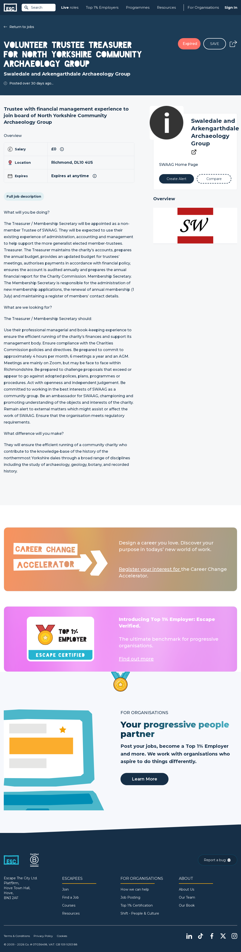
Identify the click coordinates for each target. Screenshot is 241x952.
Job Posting (130, 897)
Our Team (187, 897)
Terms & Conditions (17, 936)
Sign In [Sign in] (231, 7)
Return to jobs (19, 27)
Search (33, 7)
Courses (68, 905)
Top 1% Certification (136, 905)
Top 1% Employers (102, 7)
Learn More (144, 779)
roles (69, 7)
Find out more (136, 659)
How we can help (134, 889)
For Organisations (203, 7)
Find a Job (70, 897)
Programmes (137, 7)
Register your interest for (150, 569)
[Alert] (176, 179)
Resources (166, 7)
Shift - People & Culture (139, 913)
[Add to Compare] (214, 179)
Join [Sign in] (65, 889)
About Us (186, 889)
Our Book (187, 905)
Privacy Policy (43, 936)
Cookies (62, 936)
